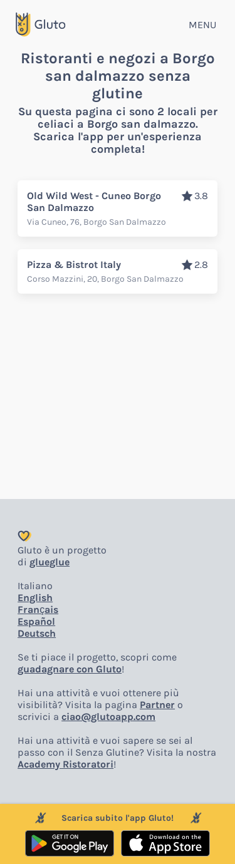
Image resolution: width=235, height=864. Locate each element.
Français (38, 609)
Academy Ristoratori (65, 764)
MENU (202, 25)
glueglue (49, 562)
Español (36, 621)
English (35, 598)
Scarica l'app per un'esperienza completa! (117, 142)
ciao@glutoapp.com (108, 717)
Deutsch (37, 633)
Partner (157, 705)
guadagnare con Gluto (70, 669)
